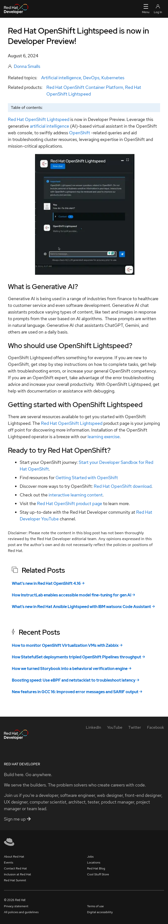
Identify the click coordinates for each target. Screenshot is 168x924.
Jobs (90, 857)
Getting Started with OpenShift (87, 477)
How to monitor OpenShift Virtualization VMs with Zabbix (65, 645)
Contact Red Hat (15, 868)
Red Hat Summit (15, 880)
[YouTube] (114, 727)
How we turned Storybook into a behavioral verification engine (70, 668)
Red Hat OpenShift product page (69, 503)
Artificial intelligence (61, 77)
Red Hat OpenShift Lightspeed (38, 119)
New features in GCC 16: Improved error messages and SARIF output (75, 691)
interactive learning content (75, 495)
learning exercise (104, 436)
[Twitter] (134, 727)
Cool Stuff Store (98, 874)
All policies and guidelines (21, 912)
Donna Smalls (27, 66)
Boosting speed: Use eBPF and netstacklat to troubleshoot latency (73, 680)
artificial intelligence (49, 126)
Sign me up (17, 819)
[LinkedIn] (93, 727)
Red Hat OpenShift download (122, 486)
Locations (93, 863)
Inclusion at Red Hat (17, 874)
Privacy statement (16, 906)
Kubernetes (112, 77)
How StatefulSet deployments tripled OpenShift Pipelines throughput (76, 657)
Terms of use (95, 906)
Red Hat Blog (96, 868)
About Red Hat (14, 857)
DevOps (91, 77)
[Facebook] (155, 727)
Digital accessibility (100, 912)
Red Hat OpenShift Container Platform (84, 87)
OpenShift (79, 133)
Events (8, 863)
